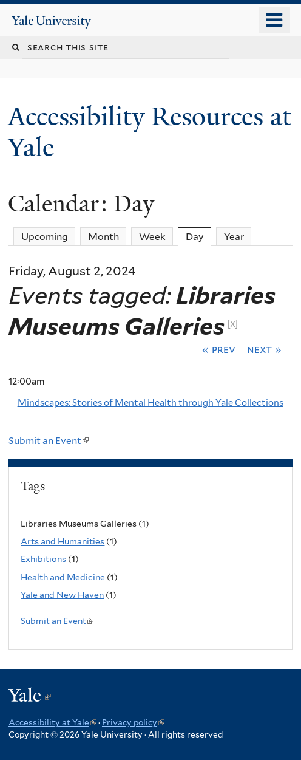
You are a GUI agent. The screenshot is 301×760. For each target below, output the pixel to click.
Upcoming (44, 236)
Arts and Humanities (62, 541)
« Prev (218, 349)
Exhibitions (43, 559)
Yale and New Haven (62, 595)
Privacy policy (133, 722)
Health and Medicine (63, 577)
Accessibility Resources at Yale (149, 131)
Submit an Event (48, 441)
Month (103, 236)
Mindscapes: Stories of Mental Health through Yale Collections (150, 402)
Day (199, 236)
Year (234, 236)
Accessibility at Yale (52, 722)
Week (152, 236)
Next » (264, 349)
